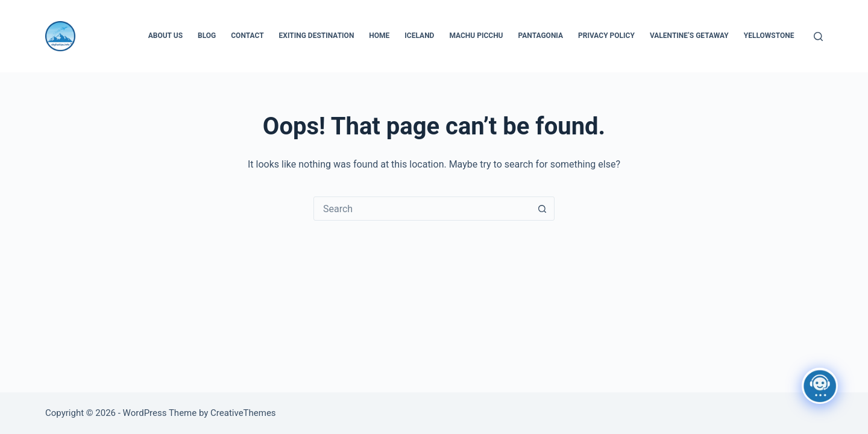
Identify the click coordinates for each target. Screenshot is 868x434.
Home (379, 35)
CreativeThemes (243, 412)
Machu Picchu (476, 35)
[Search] (818, 36)
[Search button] (542, 209)
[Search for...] (422, 209)
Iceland (419, 35)
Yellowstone (769, 35)
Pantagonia (541, 35)
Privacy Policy (606, 35)
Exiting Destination (316, 35)
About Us (165, 35)
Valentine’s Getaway (689, 35)
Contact (247, 35)
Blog (207, 35)
